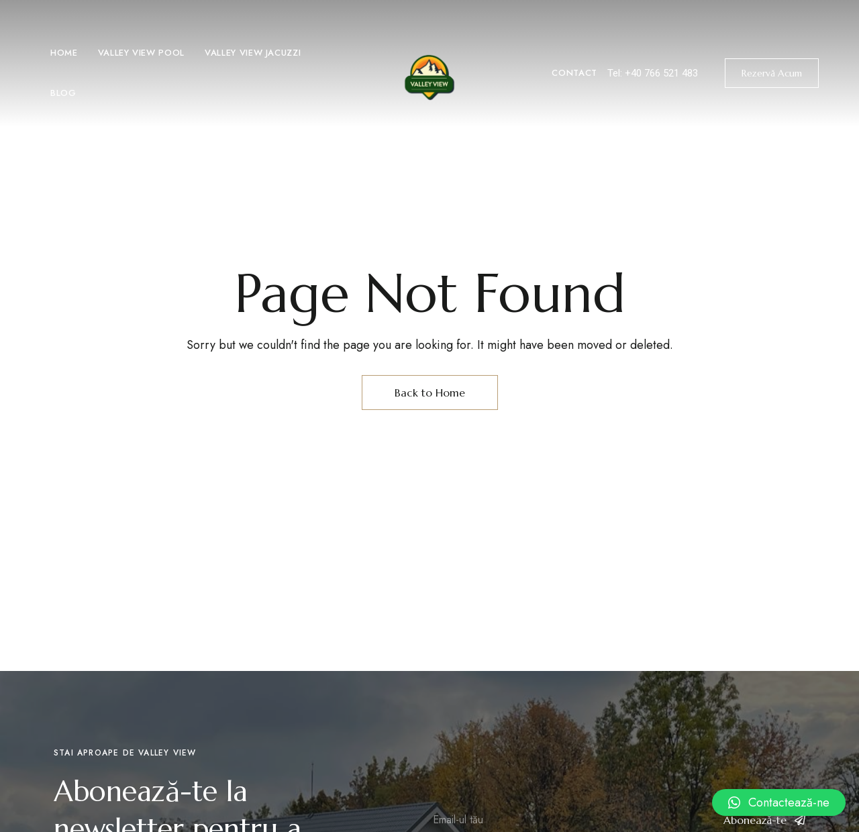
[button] (772, 73)
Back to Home (430, 392)
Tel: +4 (621, 73)
